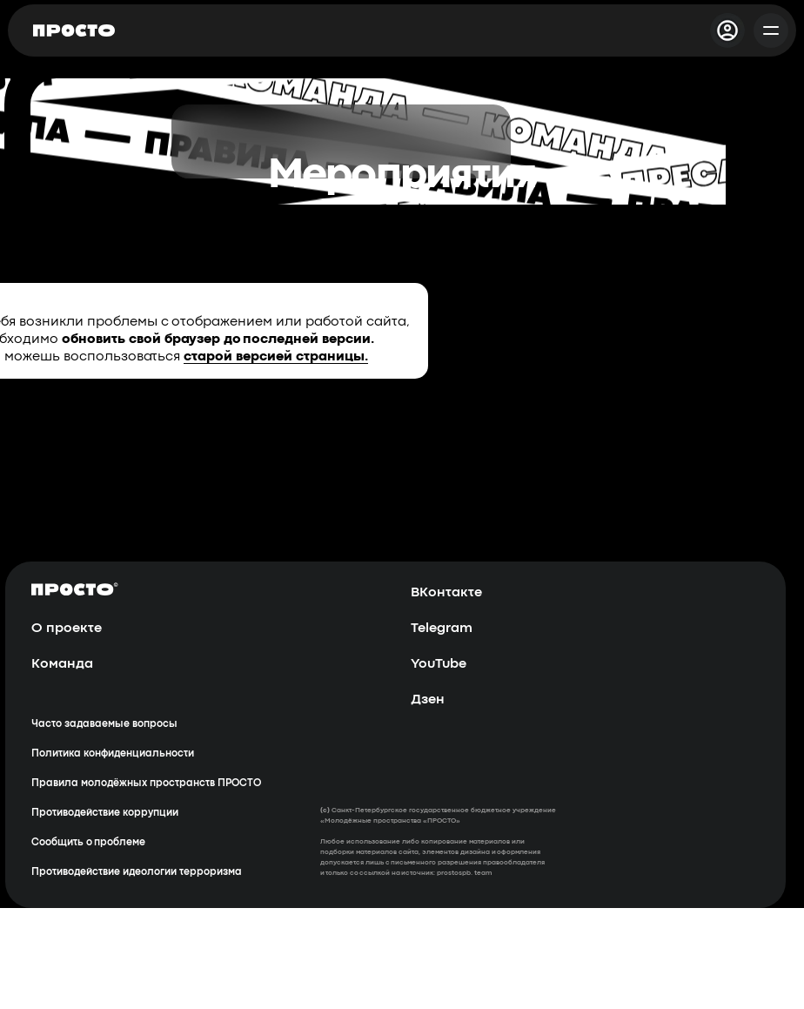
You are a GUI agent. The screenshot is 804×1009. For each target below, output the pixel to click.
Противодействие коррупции (104, 813)
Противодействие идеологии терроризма (136, 872)
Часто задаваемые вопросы (104, 724)
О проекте (66, 628)
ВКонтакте (446, 593)
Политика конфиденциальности (112, 754)
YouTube (438, 664)
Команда (62, 664)
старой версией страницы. (276, 357)
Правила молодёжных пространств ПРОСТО (146, 783)
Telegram (441, 628)
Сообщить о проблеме (88, 842)
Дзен (428, 700)
